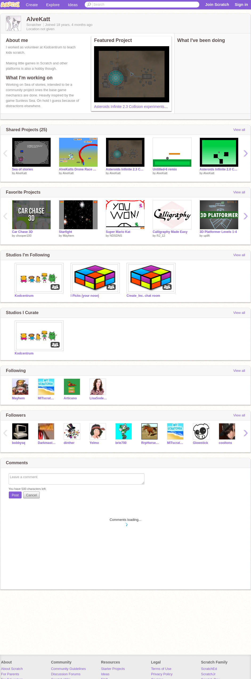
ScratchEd (209, 669)
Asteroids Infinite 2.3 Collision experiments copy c (135, 106)
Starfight (65, 232)
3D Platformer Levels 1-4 (218, 232)
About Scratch (12, 669)
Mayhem (68, 235)
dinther (69, 443)
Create (32, 4)
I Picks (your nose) (85, 296)
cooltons (225, 443)
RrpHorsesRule (150, 443)
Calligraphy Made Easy (170, 232)
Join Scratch (217, 4)
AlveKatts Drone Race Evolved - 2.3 (78, 169)
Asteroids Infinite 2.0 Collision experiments (219, 169)
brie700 (121, 443)
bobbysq (18, 443)
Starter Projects (113, 669)
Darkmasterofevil (47, 443)
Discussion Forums (65, 674)
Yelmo (94, 443)
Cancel (31, 495)
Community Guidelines (68, 669)
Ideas (73, 4)
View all (239, 130)
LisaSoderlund (98, 398)
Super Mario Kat (118, 232)
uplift (207, 235)
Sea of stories (22, 169)
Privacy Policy (162, 674)
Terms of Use (161, 669)
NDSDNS (116, 235)
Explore (53, 4)
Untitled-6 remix (165, 169)
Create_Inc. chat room (143, 296)
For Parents (10, 674)
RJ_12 (161, 235)
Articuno (70, 398)
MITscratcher (47, 398)
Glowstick (200, 443)
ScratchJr (208, 674)
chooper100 (23, 235)
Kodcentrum (24, 296)
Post (15, 495)
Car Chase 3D (22, 232)
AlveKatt (21, 173)
